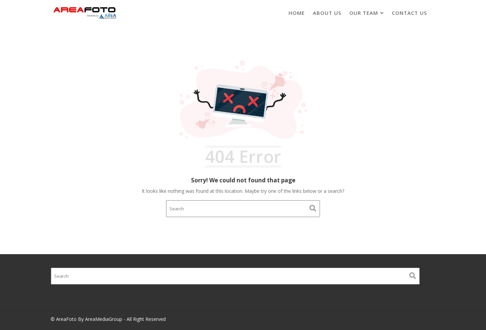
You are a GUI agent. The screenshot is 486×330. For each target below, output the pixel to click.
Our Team (363, 12)
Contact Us (409, 12)
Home (297, 12)
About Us (327, 12)
